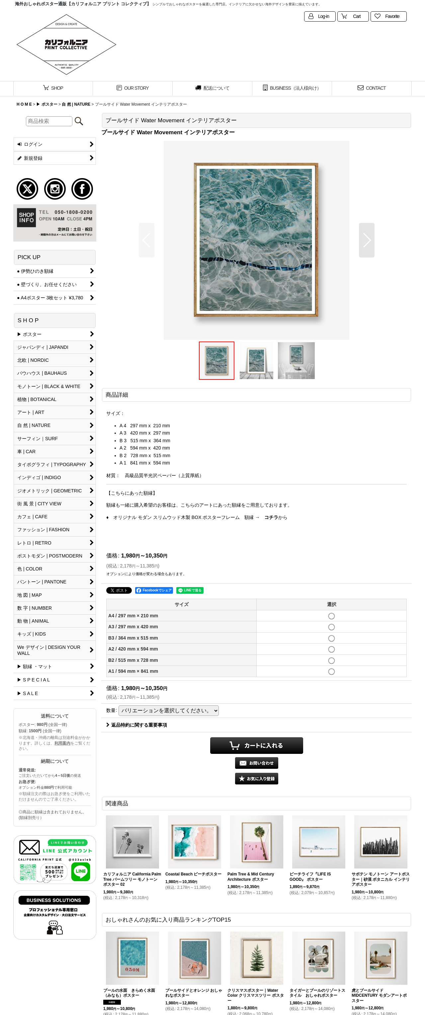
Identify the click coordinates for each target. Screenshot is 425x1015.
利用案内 (62, 743)
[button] (146, 240)
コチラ (271, 517)
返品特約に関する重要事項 (136, 725)
